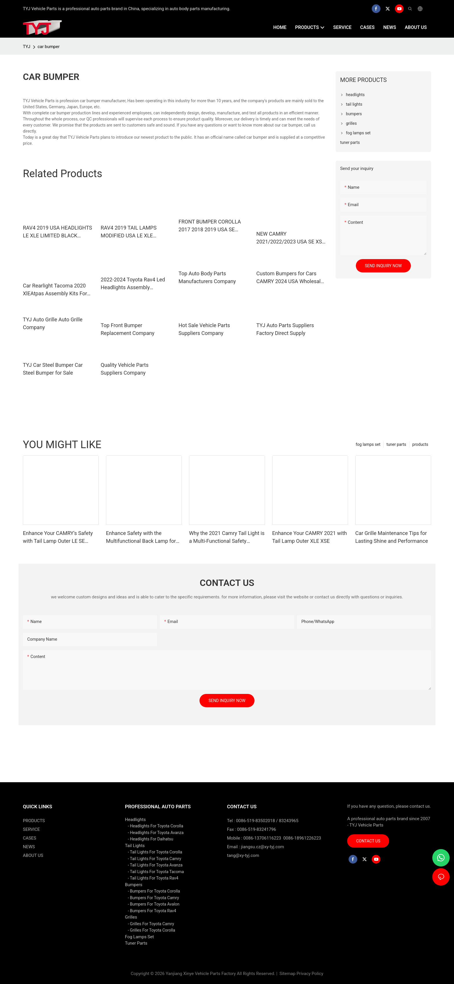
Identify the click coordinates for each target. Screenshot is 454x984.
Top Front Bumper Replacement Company (128, 329)
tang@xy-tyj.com (243, 855)
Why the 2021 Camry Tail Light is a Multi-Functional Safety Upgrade (227, 537)
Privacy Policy (309, 973)
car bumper (49, 46)
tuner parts (396, 444)
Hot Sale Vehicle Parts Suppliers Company (204, 329)
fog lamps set (368, 444)
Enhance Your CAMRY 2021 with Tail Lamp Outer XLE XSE (309, 537)
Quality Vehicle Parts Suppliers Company (125, 369)
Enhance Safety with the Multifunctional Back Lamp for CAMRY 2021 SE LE (141, 537)
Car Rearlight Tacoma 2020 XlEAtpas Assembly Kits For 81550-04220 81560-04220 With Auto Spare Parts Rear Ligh (55, 290)
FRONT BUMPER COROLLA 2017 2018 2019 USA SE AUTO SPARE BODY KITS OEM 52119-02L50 (213, 226)
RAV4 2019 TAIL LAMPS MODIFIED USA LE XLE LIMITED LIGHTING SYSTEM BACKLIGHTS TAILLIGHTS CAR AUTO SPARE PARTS (133, 232)
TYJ (26, 46)
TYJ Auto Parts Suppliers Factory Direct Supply (285, 329)
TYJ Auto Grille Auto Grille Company (53, 323)
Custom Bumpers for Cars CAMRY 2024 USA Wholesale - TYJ (291, 277)
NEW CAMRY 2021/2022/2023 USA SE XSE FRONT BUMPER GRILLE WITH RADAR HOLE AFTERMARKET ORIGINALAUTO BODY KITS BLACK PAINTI (291, 238)
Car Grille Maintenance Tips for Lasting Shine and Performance (391, 537)
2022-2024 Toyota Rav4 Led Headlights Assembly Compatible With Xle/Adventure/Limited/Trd (133, 283)
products (420, 444)
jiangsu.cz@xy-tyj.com (262, 846)
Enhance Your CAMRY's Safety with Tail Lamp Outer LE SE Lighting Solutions (58, 537)
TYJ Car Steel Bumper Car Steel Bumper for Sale (53, 369)
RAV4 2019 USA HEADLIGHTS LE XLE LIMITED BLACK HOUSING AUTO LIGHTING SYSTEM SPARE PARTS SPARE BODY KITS (58, 232)
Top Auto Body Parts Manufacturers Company (207, 277)
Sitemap (287, 973)
